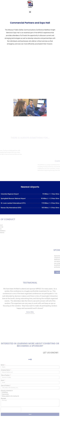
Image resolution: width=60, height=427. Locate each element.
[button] (30, 12)
